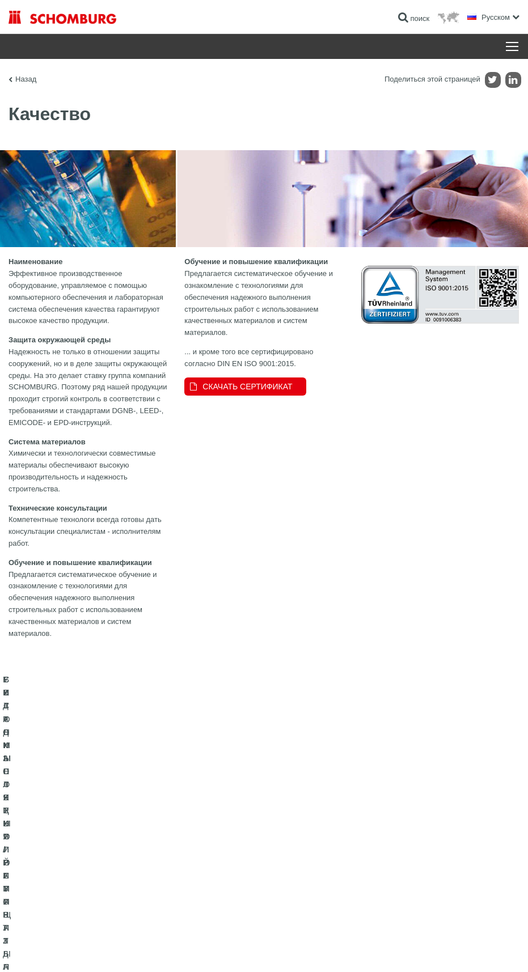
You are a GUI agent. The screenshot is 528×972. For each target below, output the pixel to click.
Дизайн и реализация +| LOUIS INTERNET (460, 949)
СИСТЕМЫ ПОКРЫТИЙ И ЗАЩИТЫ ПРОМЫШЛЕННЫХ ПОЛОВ (66, 881)
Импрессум (64, 949)
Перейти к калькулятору (222, 839)
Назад (25, 79)
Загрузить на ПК (209, 856)
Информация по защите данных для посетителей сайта (162, 949)
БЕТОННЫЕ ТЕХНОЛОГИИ (52, 907)
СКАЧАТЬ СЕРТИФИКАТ (247, 386)
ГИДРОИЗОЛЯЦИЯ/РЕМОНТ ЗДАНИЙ (69, 839)
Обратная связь (209, 873)
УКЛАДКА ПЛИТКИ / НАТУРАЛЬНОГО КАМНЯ (81, 856)
